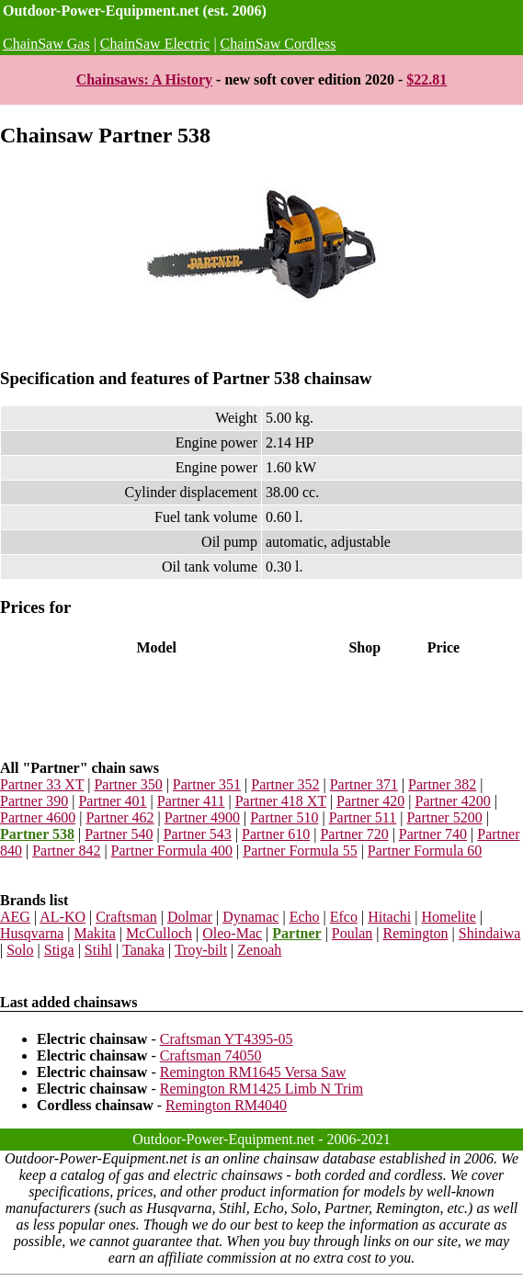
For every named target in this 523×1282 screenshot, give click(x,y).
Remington (415, 933)
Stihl (98, 950)
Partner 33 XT (42, 784)
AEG (15, 917)
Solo (19, 950)
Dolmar (189, 917)
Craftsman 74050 (211, 1055)
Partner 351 (207, 784)
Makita (95, 933)
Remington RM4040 (226, 1105)
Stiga (59, 950)
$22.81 (426, 79)
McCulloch (159, 933)
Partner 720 (354, 834)
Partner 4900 (202, 817)
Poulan (352, 933)
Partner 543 (198, 834)
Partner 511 (363, 817)
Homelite (448, 917)
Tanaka (143, 950)
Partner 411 (191, 801)
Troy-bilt (201, 950)
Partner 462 (119, 817)
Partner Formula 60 (425, 850)
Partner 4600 (37, 817)
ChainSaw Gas (46, 43)
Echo (305, 917)
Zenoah (259, 950)
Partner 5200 (444, 817)
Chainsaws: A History (144, 79)
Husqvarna (31, 933)
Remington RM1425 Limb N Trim (261, 1088)
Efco (344, 917)
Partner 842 (66, 850)
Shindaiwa (490, 933)
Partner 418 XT (280, 801)
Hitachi (389, 917)
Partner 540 (119, 834)
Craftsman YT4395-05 (226, 1039)
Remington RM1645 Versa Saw (253, 1072)
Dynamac (250, 917)
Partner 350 (128, 784)
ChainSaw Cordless (278, 43)
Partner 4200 (452, 801)
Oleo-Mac (232, 933)
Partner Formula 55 (300, 850)
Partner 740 (433, 834)
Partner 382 (442, 784)
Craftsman (126, 917)
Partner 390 (34, 801)
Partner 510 (284, 817)
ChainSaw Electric (155, 43)
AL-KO (62, 917)
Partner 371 (364, 784)
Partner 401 (112, 801)
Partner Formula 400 (172, 850)
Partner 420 (370, 801)
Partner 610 (276, 834)
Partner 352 (285, 784)
